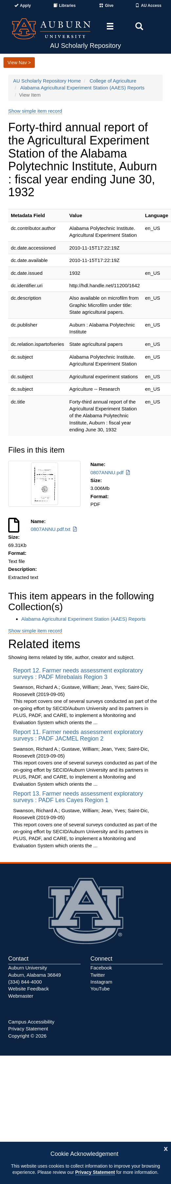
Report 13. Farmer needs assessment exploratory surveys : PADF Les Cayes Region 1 (78, 796)
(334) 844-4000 (25, 982)
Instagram (101, 982)
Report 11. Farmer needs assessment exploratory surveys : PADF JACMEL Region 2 (78, 735)
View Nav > (19, 62)
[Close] (166, 1148)
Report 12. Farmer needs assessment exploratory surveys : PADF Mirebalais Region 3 (78, 673)
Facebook (101, 967)
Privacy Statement (95, 1172)
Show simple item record (35, 111)
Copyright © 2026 (27, 1036)
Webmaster (20, 996)
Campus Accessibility (31, 1021)
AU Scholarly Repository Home (47, 81)
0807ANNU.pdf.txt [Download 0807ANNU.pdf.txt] (54, 529)
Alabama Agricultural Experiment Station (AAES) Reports (82, 87)
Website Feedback (28, 988)
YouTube (100, 988)
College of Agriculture (112, 81)
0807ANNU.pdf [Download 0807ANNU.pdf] (110, 472)
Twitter (97, 975)
